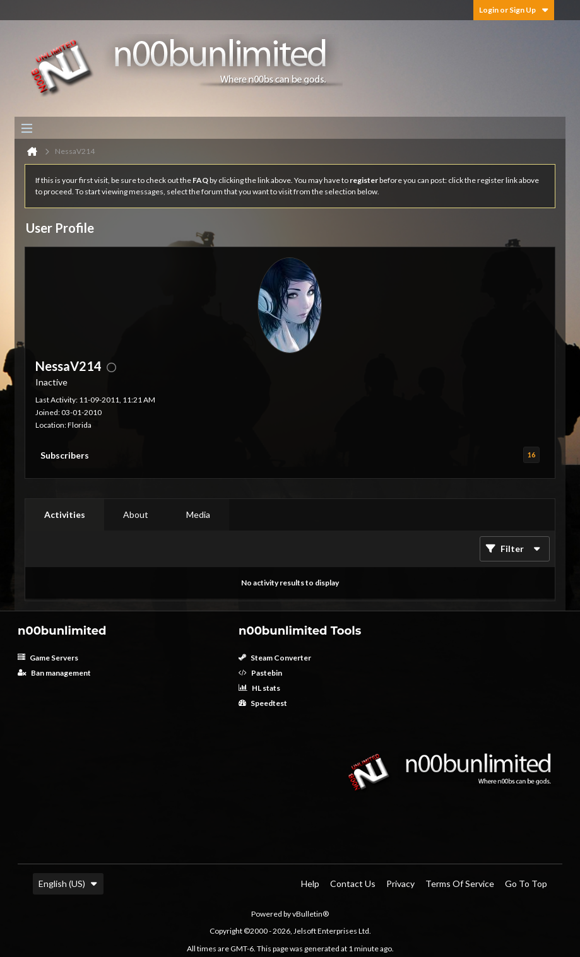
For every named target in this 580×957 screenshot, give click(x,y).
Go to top (526, 883)
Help (310, 883)
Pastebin (260, 673)
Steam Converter (275, 657)
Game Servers (48, 657)
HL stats (259, 688)
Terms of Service (459, 883)
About (135, 514)
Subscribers (64, 455)
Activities (64, 514)
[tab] (64, 515)
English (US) (68, 883)
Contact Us (353, 883)
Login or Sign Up (513, 10)
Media (198, 514)
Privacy (400, 883)
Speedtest (263, 703)
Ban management (54, 673)
